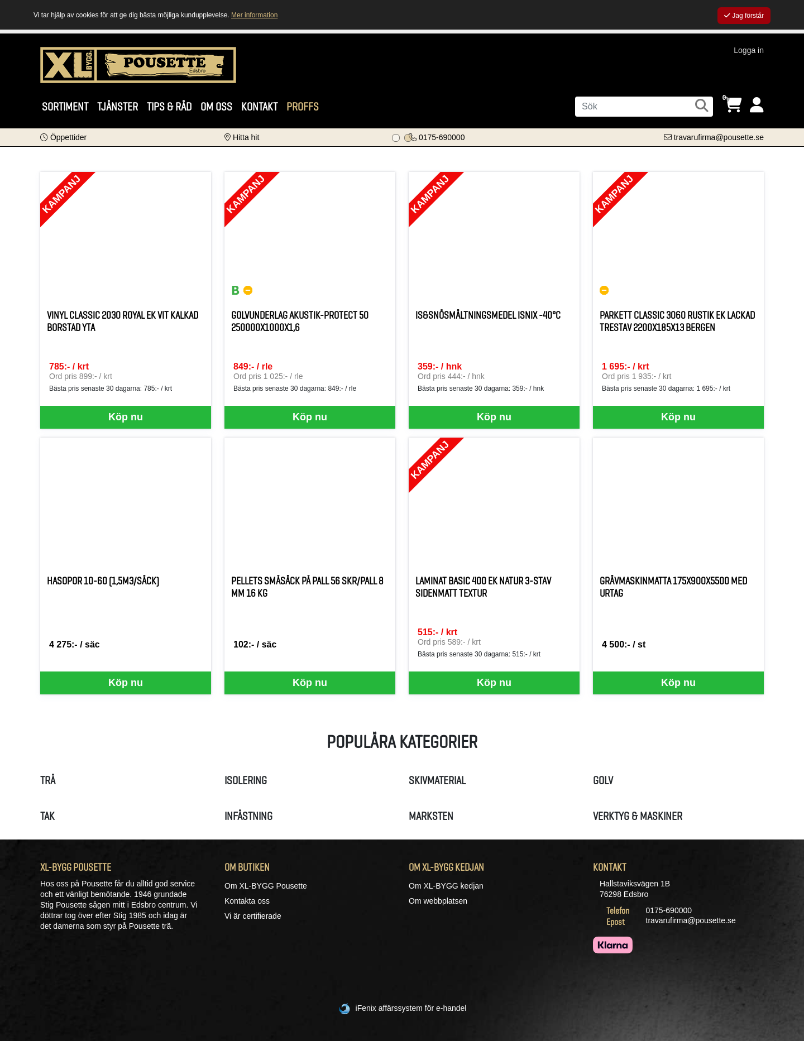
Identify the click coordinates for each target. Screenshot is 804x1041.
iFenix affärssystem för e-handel (411, 1008)
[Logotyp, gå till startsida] (138, 64)
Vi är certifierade (252, 916)
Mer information (254, 15)
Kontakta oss (247, 900)
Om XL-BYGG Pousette (265, 885)
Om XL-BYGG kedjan (446, 885)
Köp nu (125, 417)
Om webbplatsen (438, 900)
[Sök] (644, 107)
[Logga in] (757, 105)
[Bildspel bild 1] (408, 138)
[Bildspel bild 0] (396, 138)
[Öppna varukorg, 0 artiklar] (733, 105)
